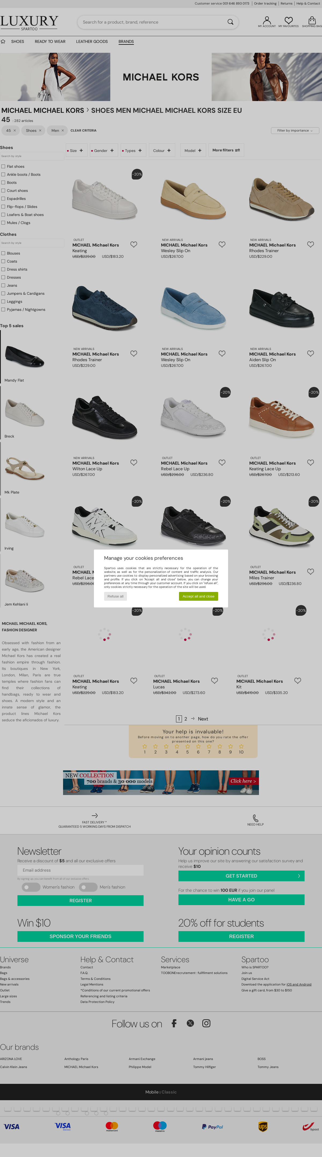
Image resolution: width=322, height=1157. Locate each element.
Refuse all (115, 596)
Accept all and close (199, 596)
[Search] (230, 22)
